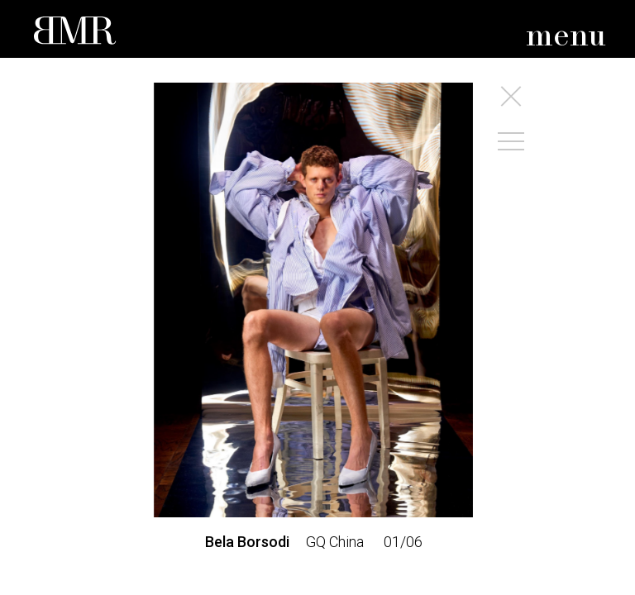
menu (566, 37)
